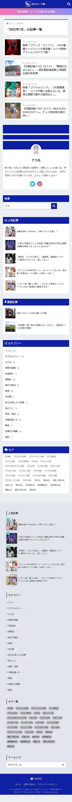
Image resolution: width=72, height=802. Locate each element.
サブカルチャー (15, 359)
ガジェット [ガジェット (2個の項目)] (46, 466)
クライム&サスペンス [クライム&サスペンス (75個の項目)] (14, 471)
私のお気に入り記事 (17, 406)
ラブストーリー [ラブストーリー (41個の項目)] (12, 485)
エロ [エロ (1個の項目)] (34, 466)
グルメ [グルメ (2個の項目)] (30, 471)
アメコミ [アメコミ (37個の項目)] (10, 466)
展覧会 (10, 383)
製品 (9, 430)
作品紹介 (11, 377)
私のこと (11, 412)
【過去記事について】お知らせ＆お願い (36, 11)
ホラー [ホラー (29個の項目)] (53, 481)
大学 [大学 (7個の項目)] (37, 485)
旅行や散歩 (13, 389)
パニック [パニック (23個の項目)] (10, 481)
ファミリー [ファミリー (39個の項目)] (23, 481)
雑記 (9, 442)
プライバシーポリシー (48, 792)
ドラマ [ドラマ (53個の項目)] (37, 476)
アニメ (10, 353)
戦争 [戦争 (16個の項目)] (19, 490)
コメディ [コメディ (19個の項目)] (42, 471)
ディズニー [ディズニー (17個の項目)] (24, 476)
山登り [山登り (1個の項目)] (8, 490)
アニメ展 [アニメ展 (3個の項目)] (51, 462)
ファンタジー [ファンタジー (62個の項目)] (39, 481)
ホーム (18, 792)
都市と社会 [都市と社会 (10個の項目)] (20, 495)
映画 (9, 395)
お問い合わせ (29, 792)
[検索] (54, 209)
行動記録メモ (14, 424)
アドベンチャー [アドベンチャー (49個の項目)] (36, 462)
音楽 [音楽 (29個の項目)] (33, 495)
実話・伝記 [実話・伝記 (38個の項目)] (58, 485)
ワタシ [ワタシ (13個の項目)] (27, 485)
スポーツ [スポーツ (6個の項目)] (55, 471)
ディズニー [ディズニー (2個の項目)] (10, 476)
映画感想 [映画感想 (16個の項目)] (42, 490)
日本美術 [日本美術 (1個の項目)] (30, 490)
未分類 (10, 400)
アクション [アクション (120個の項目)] (20, 462)
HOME (36, 786)
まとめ (10, 365)
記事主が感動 (14, 436)
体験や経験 (13, 371)
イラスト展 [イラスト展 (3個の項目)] (23, 466)
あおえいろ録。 (36, 4)
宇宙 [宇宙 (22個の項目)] (46, 485)
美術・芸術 (13, 418)
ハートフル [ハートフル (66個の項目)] (50, 476)
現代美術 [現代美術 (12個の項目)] (55, 490)
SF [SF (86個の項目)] (8, 462)
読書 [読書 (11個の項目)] (8, 495)
